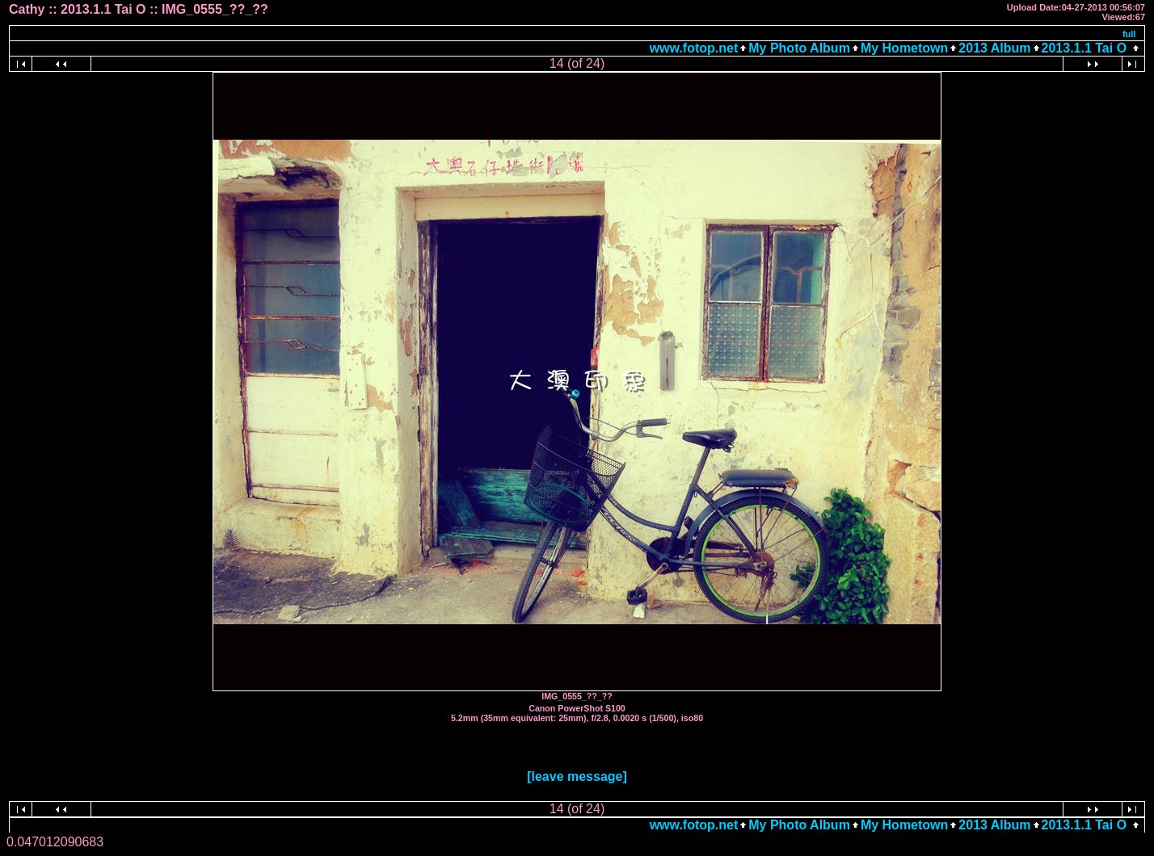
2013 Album (994, 48)
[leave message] (577, 776)
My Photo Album (799, 48)
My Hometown (904, 48)
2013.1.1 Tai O (1084, 48)
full (1129, 34)
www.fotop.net (694, 48)
